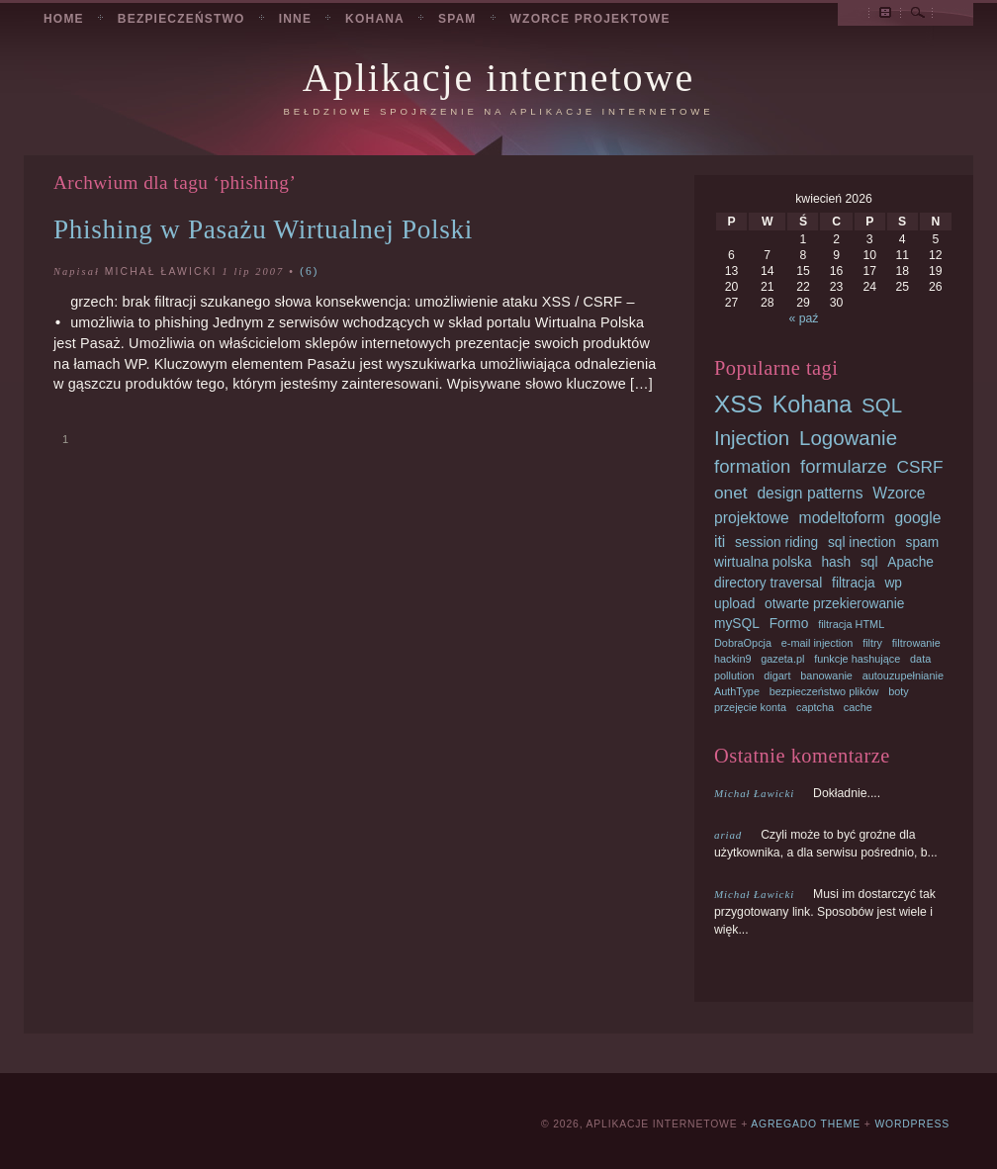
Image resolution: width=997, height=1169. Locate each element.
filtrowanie (916, 643)
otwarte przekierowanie (834, 603)
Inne (295, 19)
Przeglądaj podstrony (854, 16)
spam (923, 542)
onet (731, 492)
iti (719, 541)
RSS (948, 16)
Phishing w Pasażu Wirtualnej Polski (263, 229)
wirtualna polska (763, 562)
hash (836, 562)
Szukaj (918, 16)
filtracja (853, 583)
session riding (776, 542)
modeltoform (842, 517)
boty (898, 691)
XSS (738, 404)
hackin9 (732, 659)
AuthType (737, 691)
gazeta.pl (782, 659)
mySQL (737, 623)
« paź (804, 318)
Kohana (375, 19)
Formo (789, 623)
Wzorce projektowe (590, 19)
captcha (815, 707)
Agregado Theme (806, 1124)
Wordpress (912, 1124)
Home (64, 19)
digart (777, 675)
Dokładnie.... (797, 793)
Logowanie (848, 437)
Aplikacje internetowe (498, 77)
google (917, 517)
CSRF (919, 467)
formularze (843, 466)
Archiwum (885, 16)
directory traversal (768, 583)
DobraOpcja (742, 643)
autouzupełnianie (903, 675)
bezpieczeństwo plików (824, 691)
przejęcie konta (750, 707)
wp (893, 583)
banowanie (826, 675)
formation (752, 466)
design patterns (809, 493)
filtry (872, 643)
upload (734, 603)
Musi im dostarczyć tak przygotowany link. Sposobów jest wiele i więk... (825, 912)
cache (858, 707)
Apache (910, 562)
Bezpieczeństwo (181, 19)
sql (869, 562)
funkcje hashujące (857, 659)
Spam (457, 19)
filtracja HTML (851, 624)
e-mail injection (817, 643)
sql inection (862, 542)
